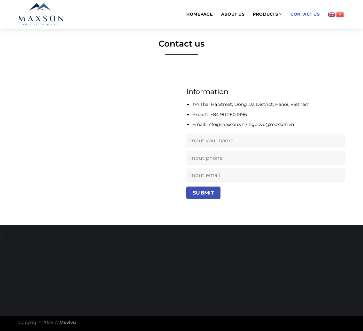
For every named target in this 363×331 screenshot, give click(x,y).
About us (232, 14)
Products (267, 14)
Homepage (199, 14)
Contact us (305, 14)
